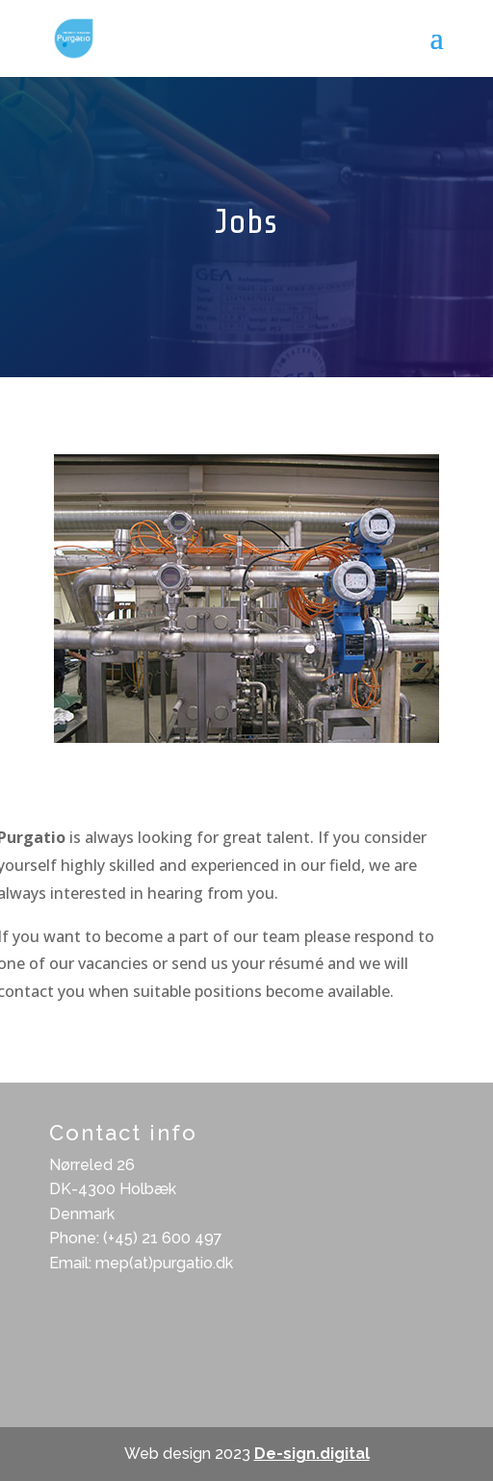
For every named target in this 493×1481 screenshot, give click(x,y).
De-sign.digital (312, 1453)
